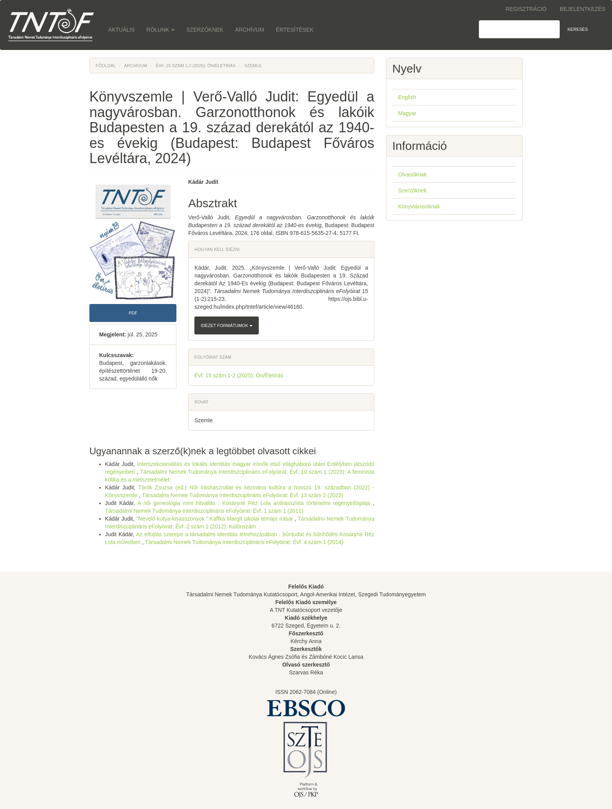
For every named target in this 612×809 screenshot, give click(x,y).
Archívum (249, 30)
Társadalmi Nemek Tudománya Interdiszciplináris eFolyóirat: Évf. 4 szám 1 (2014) (244, 542)
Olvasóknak (412, 174)
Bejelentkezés (582, 9)
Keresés (578, 29)
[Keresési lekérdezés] (519, 29)
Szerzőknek (204, 30)
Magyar (407, 113)
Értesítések (294, 30)
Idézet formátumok (226, 325)
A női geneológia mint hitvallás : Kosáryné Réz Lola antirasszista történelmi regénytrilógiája (255, 503)
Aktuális (121, 30)
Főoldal (106, 65)
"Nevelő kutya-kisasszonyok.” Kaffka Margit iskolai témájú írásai (215, 519)
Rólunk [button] (160, 30)
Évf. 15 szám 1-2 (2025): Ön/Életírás (196, 65)
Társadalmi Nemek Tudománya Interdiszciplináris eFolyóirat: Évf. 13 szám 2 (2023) (242, 495)
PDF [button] (133, 313)
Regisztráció (525, 9)
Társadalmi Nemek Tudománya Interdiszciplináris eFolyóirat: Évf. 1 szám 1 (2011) (204, 511)
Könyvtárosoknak (419, 206)
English (407, 97)
